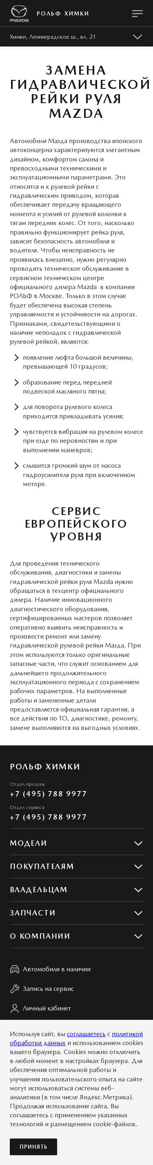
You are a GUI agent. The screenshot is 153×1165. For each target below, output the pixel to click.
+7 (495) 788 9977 (48, 793)
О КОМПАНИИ (40, 936)
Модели (28, 843)
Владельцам (39, 889)
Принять (33, 1147)
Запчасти (32, 913)
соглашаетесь (86, 1034)
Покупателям (42, 866)
